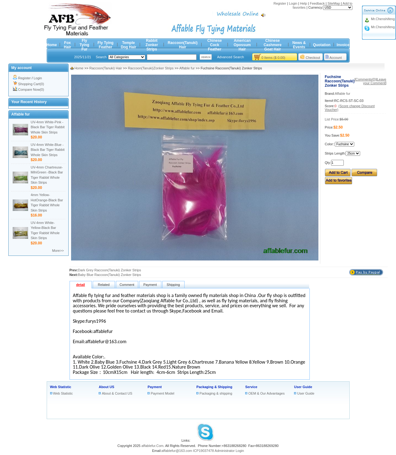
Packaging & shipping (215, 393)
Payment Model (162, 393)
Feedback (317, 3)
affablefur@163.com (176, 451)
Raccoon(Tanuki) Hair (183, 45)
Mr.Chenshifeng (383, 19)
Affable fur (187, 68)
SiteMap (333, 3)
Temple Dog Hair (128, 45)
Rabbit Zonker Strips (152, 44)
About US (106, 387)
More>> (58, 250)
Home (52, 45)
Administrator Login (229, 451)
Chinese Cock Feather (214, 44)
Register (280, 3)
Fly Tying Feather (105, 45)
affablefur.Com (152, 446)
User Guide (303, 387)
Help (303, 3)
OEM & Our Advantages (266, 393)
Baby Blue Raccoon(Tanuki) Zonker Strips (109, 275)
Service (251, 387)
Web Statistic (60, 387)
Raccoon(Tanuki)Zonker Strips (151, 68)
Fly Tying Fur (84, 44)
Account (336, 57)
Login (293, 3)
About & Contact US (117, 393)
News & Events (299, 45)
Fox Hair (67, 45)
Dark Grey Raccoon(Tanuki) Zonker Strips (109, 270)
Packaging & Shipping (214, 387)
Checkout (313, 57)
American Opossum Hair (242, 44)
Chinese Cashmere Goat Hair (273, 44)
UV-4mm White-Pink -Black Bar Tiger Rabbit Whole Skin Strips (47, 127)
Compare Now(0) (31, 89)
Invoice (343, 45)
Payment (154, 387)
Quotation (321, 45)
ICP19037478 (203, 451)
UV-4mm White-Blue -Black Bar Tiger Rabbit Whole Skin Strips (47, 150)
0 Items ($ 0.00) (273, 57)
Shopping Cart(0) (31, 84)
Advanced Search (230, 57)
